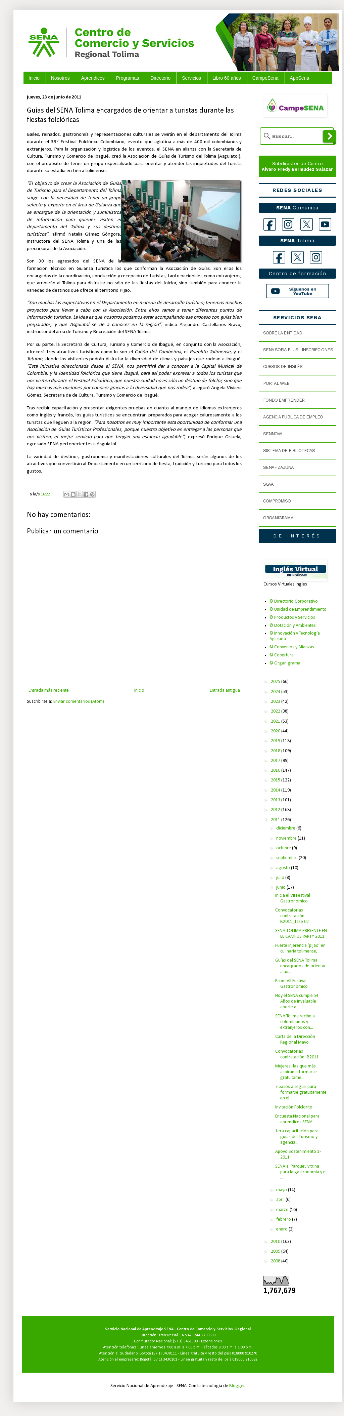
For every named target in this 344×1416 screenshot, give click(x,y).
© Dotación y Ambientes (292, 625)
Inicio (34, 78)
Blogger (237, 1385)
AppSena (299, 78)
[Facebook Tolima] (279, 257)
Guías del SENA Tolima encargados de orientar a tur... (300, 966)
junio (281, 887)
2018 (276, 751)
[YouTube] (325, 224)
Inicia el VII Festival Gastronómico (292, 898)
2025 (276, 681)
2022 (276, 711)
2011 (276, 819)
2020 (276, 731)
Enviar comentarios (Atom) (78, 701)
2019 (276, 740)
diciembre (286, 828)
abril (281, 1199)
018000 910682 (244, 1360)
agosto (283, 868)
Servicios (191, 78)
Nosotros (60, 78)
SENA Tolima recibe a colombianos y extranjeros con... (295, 1022)
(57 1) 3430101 (164, 1360)
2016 (276, 770)
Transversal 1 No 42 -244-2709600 (186, 1335)
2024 (276, 691)
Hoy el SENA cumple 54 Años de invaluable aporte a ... (296, 1001)
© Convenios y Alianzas (291, 647)
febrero (284, 1219)
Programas (127, 78)
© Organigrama (284, 663)
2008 (276, 1261)
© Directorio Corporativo (293, 601)
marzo (283, 1209)
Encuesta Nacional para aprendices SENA (297, 1119)
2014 (276, 790)
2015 (276, 780)
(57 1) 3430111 (164, 1353)
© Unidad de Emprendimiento (298, 609)
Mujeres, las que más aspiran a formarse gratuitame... (296, 1072)
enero (282, 1229)
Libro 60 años (226, 78)
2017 (276, 760)
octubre (284, 848)
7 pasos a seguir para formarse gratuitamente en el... (301, 1092)
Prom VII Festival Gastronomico (291, 983)
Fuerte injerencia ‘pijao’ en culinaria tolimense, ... (300, 948)
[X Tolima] (297, 257)
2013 (276, 800)
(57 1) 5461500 (185, 1341)
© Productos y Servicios (292, 617)
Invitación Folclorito (293, 1107)
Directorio (160, 78)
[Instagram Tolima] (316, 257)
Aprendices (93, 78)
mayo (282, 1189)
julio (280, 877)
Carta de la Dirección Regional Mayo (295, 1039)
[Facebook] (269, 224)
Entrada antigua (225, 690)
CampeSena (265, 78)
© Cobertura (281, 655)
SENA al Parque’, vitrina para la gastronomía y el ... (301, 1172)
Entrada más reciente (49, 690)
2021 (276, 721)
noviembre (287, 838)
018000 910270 (244, 1353)
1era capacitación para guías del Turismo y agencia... (296, 1137)
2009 (276, 1251)
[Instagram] (288, 224)
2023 (276, 701)
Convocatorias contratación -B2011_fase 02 (292, 916)
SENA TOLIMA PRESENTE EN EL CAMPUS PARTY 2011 (301, 933)
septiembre (287, 857)
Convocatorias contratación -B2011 (297, 1054)
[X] (306, 224)
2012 (276, 809)
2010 (276, 1241)
